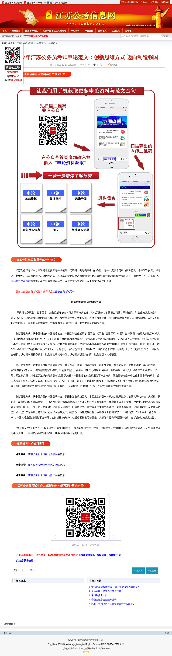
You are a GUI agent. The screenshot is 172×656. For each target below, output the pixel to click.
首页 (4, 31)
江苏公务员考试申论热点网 (42, 454)
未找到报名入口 (99, 595)
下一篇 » (29, 570)
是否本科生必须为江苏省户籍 (106, 591)
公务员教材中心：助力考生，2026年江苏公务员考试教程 (69, 555)
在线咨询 (116, 31)
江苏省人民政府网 (13, 3)
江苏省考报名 (31, 31)
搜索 (165, 36)
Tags (10, 633)
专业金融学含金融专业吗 (103, 599)
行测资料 (89, 31)
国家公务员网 (8, 35)
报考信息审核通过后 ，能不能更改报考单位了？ (115, 587)
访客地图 (125, 2)
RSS (5, 633)
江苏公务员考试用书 (64, 291)
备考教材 (129, 31)
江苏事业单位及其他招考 (54, 31)
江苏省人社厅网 (34, 3)
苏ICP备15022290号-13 (113, 644)
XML (108, 648)
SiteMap (135, 2)
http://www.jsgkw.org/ (73, 644)
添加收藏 (165, 2)
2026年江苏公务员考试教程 (35, 35)
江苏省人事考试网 (58, 3)
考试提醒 (152, 570)
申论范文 (53, 43)
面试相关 (102, 31)
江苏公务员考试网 (25, 43)
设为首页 (155, 2)
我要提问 (114, 65)
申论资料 (75, 31)
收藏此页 (138, 570)
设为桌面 (145, 2)
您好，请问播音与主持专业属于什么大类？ (113, 603)
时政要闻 (16, 31)
